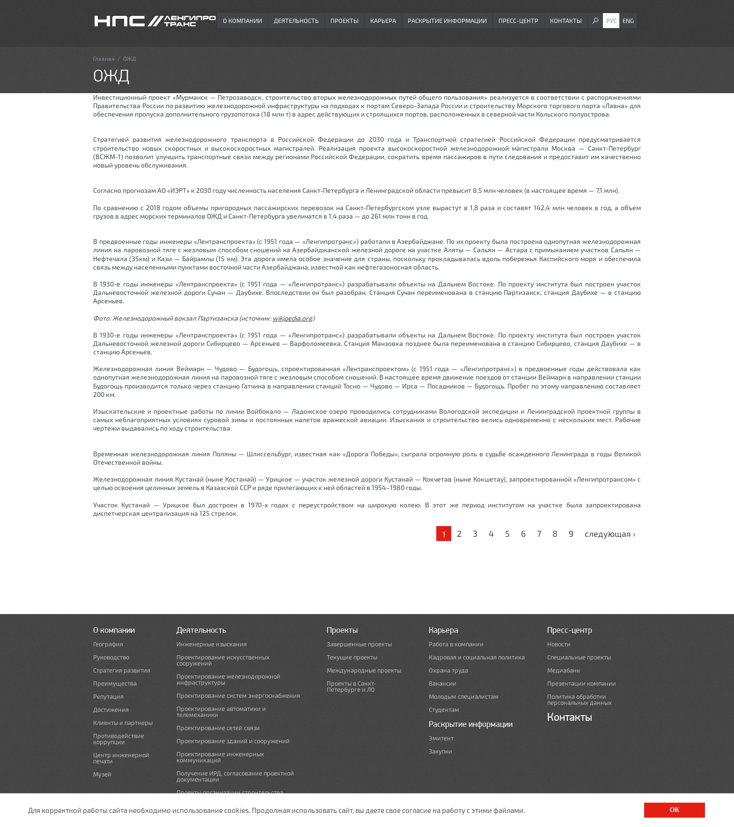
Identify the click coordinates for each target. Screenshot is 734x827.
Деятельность (296, 20)
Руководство (111, 657)
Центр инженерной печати (121, 758)
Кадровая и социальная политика (477, 657)
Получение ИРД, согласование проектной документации (235, 776)
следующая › (610, 533)
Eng (628, 20)
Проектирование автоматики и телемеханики (221, 712)
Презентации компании (581, 684)
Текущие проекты (352, 657)
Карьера (383, 20)
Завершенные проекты (359, 644)
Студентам (444, 710)
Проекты (344, 20)
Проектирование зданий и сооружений (233, 741)
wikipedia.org (292, 318)
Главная (104, 58)
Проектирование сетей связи (218, 728)
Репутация (108, 697)
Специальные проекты (579, 657)
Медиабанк (563, 670)
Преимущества (115, 684)
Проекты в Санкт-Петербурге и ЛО (351, 687)
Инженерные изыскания (211, 644)
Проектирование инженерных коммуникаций (220, 757)
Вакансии (442, 684)
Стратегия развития (121, 670)
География (108, 644)
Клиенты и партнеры (123, 723)
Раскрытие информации (447, 20)
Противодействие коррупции (118, 739)
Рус (611, 20)
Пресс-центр (518, 20)
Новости (559, 644)
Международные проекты (364, 670)
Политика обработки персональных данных (579, 700)
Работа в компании (456, 644)
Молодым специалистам (464, 697)
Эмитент (441, 738)
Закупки (440, 751)
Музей (102, 774)
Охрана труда (448, 670)
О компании (242, 20)
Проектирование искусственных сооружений (223, 660)
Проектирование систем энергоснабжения (238, 696)
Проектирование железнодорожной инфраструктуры (228, 679)
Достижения (111, 710)
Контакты (566, 20)
